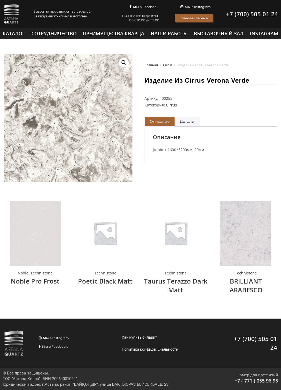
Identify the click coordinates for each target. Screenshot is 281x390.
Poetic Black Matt (105, 281)
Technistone (42, 273)
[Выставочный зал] (218, 33)
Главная (151, 65)
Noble (23, 273)
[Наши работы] (169, 33)
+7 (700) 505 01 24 (252, 14)
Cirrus (167, 65)
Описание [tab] (160, 121)
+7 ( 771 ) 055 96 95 (256, 380)
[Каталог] (14, 33)
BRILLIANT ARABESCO (246, 286)
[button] (124, 62)
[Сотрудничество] (54, 33)
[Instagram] (264, 33)
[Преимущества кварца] (113, 33)
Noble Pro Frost (35, 281)
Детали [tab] (187, 121)
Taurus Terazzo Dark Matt (176, 286)
